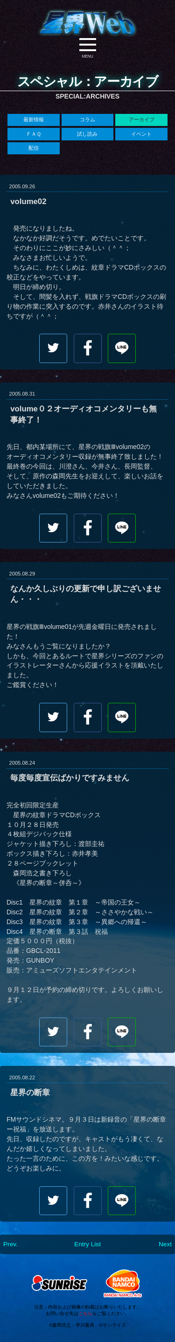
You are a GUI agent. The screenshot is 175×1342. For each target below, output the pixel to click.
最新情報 (33, 119)
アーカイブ (141, 119)
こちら (85, 1313)
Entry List (87, 1245)
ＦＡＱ (33, 134)
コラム (87, 119)
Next (165, 1245)
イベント (141, 134)
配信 (33, 148)
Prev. (10, 1245)
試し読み (87, 134)
